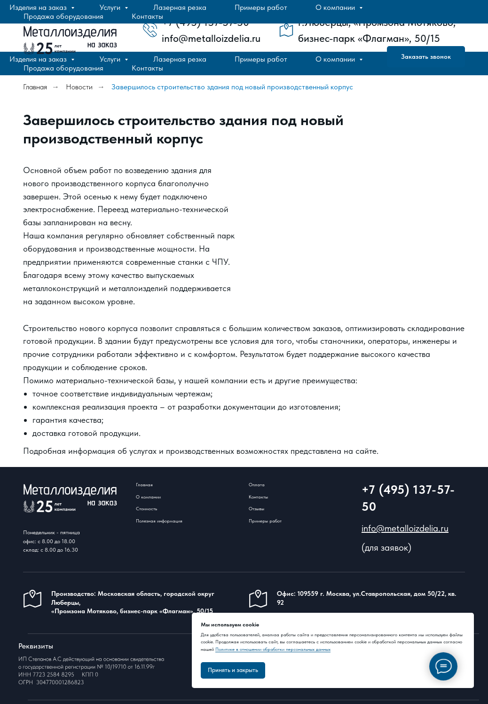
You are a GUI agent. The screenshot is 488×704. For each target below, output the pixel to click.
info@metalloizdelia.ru (405, 528)
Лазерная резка (179, 59)
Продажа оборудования (63, 67)
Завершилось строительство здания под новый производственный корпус (232, 86)
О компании (336, 59)
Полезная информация (159, 520)
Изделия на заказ (39, 59)
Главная (35, 86)
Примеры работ (261, 59)
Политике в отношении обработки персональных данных (273, 649)
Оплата (257, 484)
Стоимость (146, 508)
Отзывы (256, 508)
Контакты (147, 67)
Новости (79, 86)
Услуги (111, 59)
